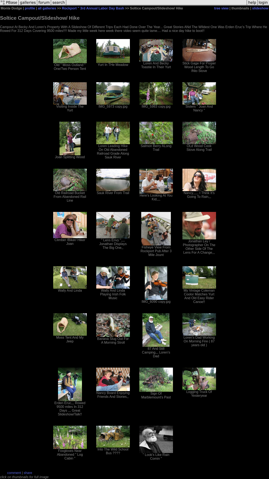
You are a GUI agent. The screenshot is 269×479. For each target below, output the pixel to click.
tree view (221, 8)
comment (14, 473)
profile (30, 8)
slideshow (260, 8)
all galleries (47, 8)
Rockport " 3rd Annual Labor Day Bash (93, 8)
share (28, 473)
